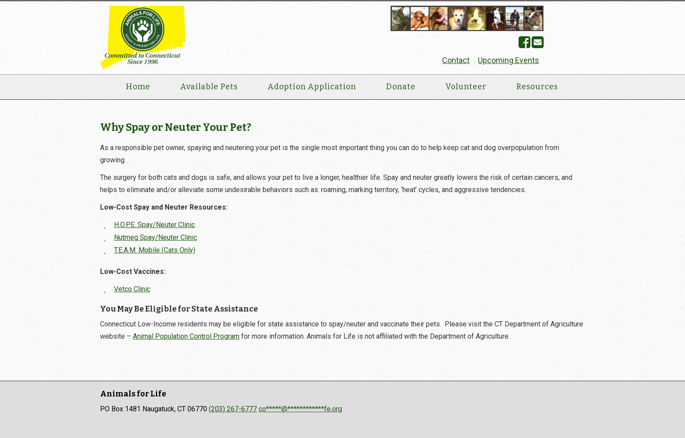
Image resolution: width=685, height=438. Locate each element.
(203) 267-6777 (233, 409)
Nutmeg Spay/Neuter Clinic (155, 237)
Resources (537, 86)
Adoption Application (312, 86)
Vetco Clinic (132, 289)
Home (138, 86)
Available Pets (209, 86)
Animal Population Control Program (186, 336)
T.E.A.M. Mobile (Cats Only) (154, 250)
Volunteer (466, 86)
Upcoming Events (508, 60)
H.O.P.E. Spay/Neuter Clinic (154, 225)
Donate (400, 86)
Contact (456, 60)
